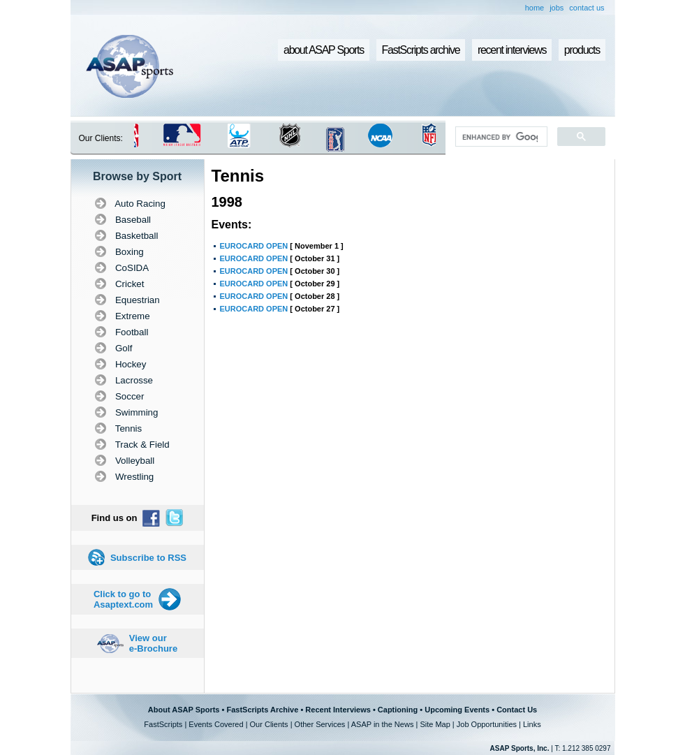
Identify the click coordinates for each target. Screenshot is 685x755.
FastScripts (163, 724)
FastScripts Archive (262, 709)
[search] (499, 137)
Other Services (320, 724)
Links (532, 724)
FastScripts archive (421, 50)
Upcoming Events (457, 709)
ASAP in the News (382, 724)
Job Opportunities (487, 724)
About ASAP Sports (184, 709)
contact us (586, 7)
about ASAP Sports (323, 50)
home (535, 7)
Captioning (398, 709)
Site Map (435, 724)
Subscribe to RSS (148, 557)
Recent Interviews (338, 709)
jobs (557, 7)
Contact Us (516, 709)
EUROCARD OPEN (254, 246)
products (582, 50)
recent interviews (512, 50)
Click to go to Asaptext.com (123, 599)
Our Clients (269, 724)
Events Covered (216, 724)
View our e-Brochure (153, 643)
